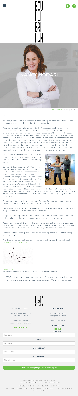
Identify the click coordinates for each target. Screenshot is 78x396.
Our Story (60, 109)
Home (53, 109)
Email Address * (39, 348)
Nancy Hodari (8, 269)
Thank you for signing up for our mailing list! (39, 368)
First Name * (57, 331)
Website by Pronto (36, 382)
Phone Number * (39, 356)
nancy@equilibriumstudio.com (16, 242)
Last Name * (39, 340)
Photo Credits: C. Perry (52, 382)
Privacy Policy (23, 382)
